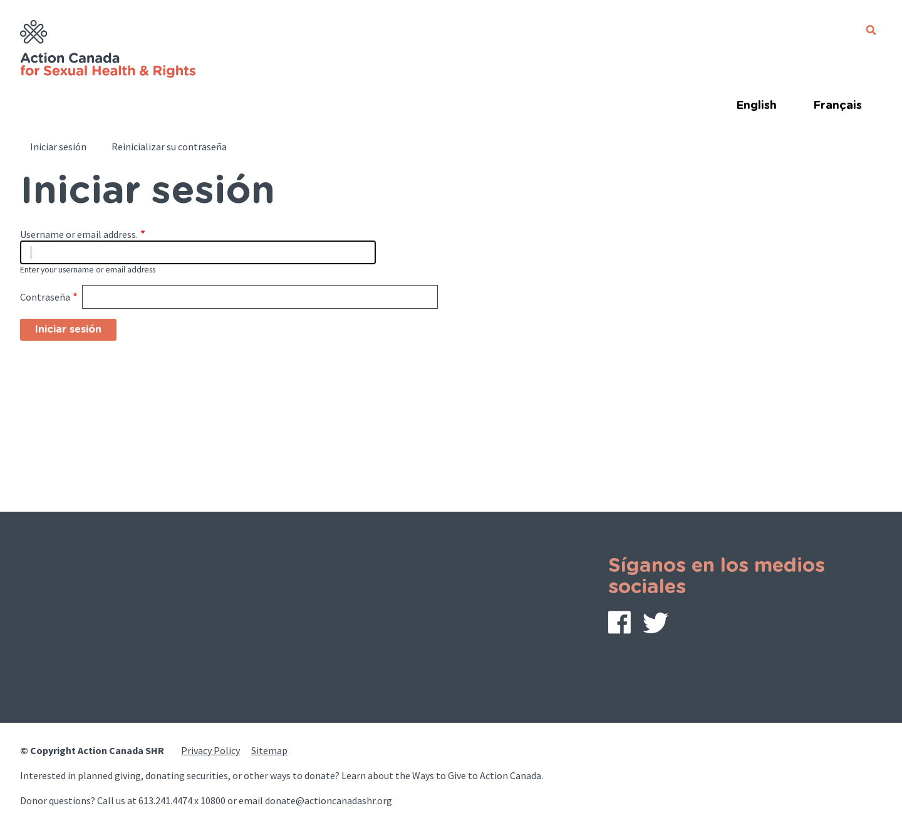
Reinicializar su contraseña (169, 146)
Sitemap (269, 750)
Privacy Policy (210, 750)
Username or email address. (79, 234)
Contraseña (45, 297)
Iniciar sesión (58, 146)
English (756, 105)
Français (837, 105)
